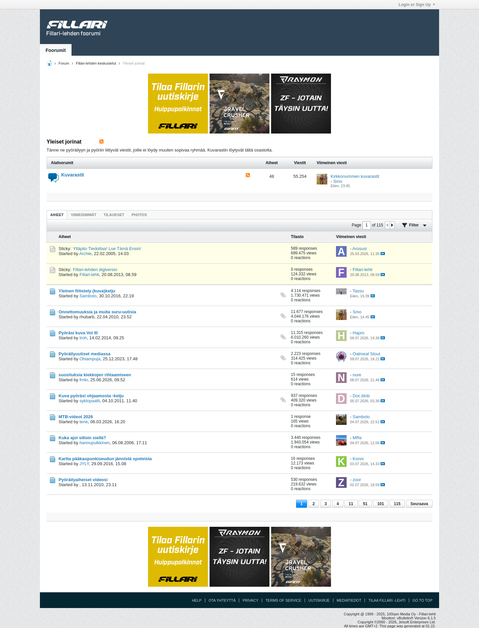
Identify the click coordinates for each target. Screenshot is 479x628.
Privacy (250, 600)
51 (365, 503)
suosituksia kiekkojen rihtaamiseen (95, 374)
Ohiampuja (90, 358)
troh (83, 337)
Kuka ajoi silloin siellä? (82, 437)
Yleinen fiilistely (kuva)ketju (87, 290)
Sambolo (88, 295)
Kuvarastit (72, 174)
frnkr (84, 379)
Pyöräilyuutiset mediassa (84, 353)
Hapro (358, 332)
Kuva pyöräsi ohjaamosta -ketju (91, 395)
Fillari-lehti (89, 274)
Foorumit (56, 50)
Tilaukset (114, 215)
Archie (85, 253)
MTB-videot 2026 (76, 416)
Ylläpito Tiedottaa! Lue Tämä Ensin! (107, 248)
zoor (357, 479)
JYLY (84, 463)
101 (380, 503)
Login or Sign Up (417, 4)
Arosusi (359, 248)
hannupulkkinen (95, 442)
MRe (357, 437)
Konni (358, 458)
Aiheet (57, 215)
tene (84, 421)
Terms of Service (283, 600)
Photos (139, 215)
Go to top (422, 600)
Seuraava (419, 503)
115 (397, 503)
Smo (337, 181)
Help (197, 600)
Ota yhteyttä (222, 600)
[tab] (57, 214)
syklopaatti (90, 400)
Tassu (358, 290)
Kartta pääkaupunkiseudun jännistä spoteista (105, 458)
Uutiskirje (319, 600)
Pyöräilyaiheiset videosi (83, 479)
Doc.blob (361, 395)
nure (357, 374)
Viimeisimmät (83, 215)
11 (351, 503)
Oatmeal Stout (366, 353)
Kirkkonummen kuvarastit (355, 176)
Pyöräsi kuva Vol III (78, 332)
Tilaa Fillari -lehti (386, 600)
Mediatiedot (349, 600)
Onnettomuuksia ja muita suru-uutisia (97, 311)
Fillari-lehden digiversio (95, 269)
